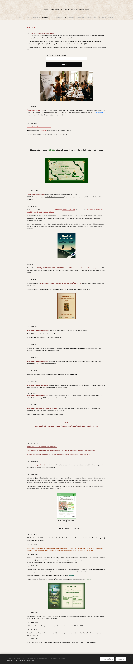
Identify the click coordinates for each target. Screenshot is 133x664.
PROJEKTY (88, 579)
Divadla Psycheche (68, 210)
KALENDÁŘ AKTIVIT (72, 374)
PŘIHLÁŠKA (72, 575)
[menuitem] (23, 17)
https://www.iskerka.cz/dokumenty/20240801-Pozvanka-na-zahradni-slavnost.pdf (54, 562)
